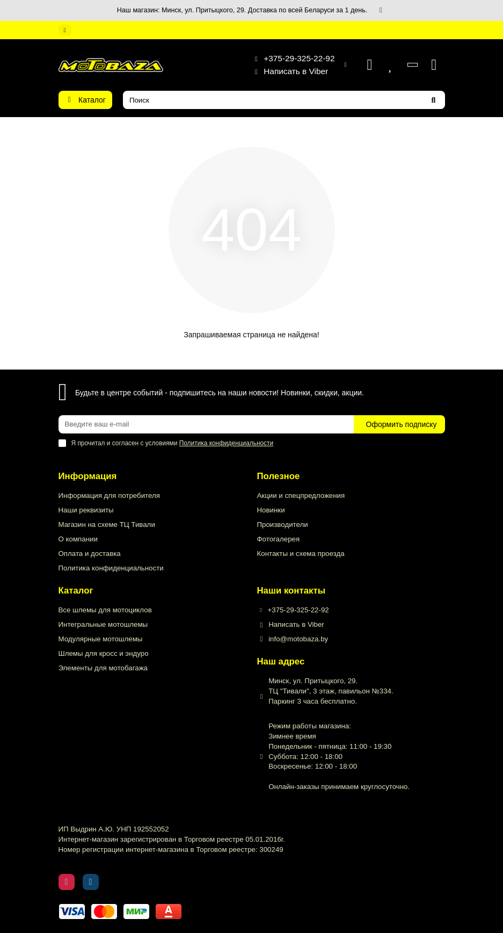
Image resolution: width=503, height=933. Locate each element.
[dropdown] (65, 30)
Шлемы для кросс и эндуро (104, 653)
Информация (88, 476)
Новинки (271, 510)
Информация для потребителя (109, 495)
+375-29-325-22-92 (291, 58)
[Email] (206, 424)
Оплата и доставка (90, 553)
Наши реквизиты (86, 510)
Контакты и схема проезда (301, 553)
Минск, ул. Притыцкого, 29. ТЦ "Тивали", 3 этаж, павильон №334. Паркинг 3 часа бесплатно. (330, 691)
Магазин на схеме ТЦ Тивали (107, 524)
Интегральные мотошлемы (103, 624)
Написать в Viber (288, 71)
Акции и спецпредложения (301, 495)
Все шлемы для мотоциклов (105, 610)
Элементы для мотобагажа (103, 668)
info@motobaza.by (298, 639)
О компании (78, 539)
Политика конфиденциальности (111, 568)
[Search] (284, 100)
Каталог (76, 590)
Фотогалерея (278, 539)
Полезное (278, 476)
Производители (282, 524)
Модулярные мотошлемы (101, 639)
